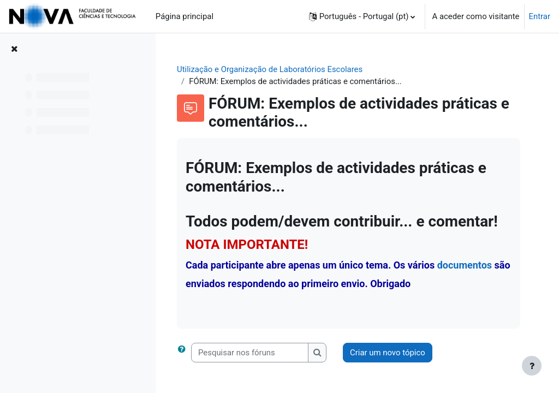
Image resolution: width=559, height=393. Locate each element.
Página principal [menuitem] (184, 16)
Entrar (540, 16)
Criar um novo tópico (387, 353)
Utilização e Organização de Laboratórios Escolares (269, 69)
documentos (464, 265)
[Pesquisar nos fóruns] (249, 352)
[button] (362, 16)
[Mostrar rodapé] (532, 366)
